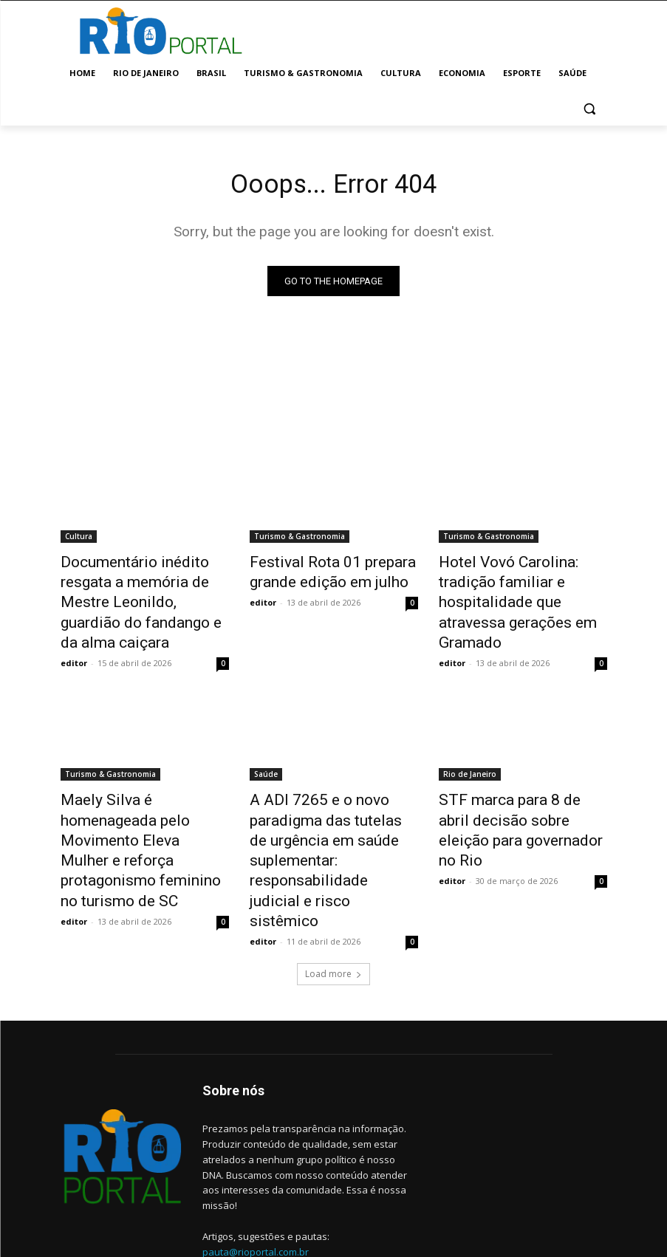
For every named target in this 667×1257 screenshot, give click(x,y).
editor (74, 631)
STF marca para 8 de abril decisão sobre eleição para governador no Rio (513, 782)
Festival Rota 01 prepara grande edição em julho (317, 572)
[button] (589, 109)
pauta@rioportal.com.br (255, 1176)
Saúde (266, 742)
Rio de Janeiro (469, 742)
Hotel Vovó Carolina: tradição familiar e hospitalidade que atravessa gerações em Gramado (520, 588)
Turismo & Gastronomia (299, 540)
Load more (333, 899)
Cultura (78, 540)
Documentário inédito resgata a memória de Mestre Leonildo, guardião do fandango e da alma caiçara (144, 588)
